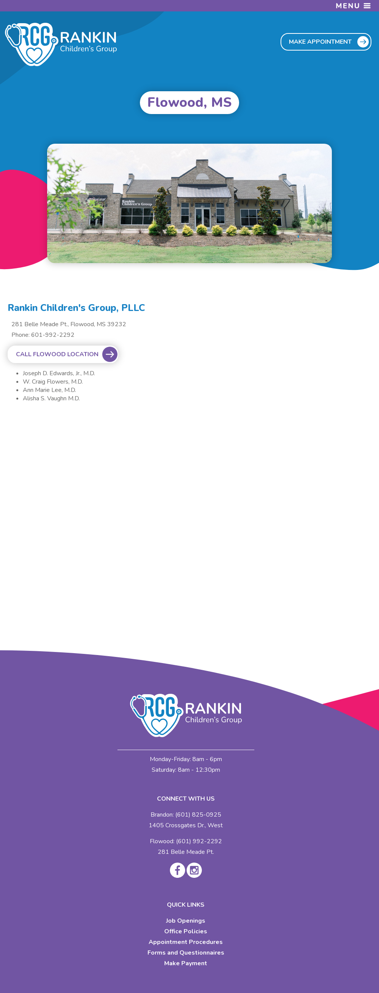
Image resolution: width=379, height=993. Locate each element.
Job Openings (185, 921)
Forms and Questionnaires (185, 953)
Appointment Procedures (186, 942)
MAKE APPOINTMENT (320, 42)
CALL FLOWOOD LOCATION (57, 354)
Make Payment (185, 963)
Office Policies (185, 931)
